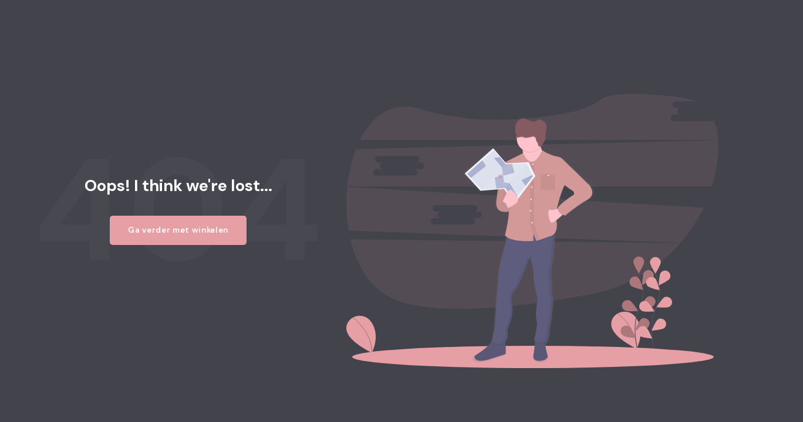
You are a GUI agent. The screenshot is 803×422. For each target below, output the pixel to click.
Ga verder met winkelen (178, 230)
